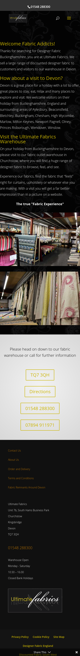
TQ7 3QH (40, 375)
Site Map (59, 637)
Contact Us (14, 450)
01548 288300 (40, 7)
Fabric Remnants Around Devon (26, 487)
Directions (40, 391)
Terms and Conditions (21, 478)
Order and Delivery (19, 469)
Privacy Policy (20, 637)
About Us (13, 459)
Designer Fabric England (38, 646)
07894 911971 (40, 425)
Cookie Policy (41, 637)
